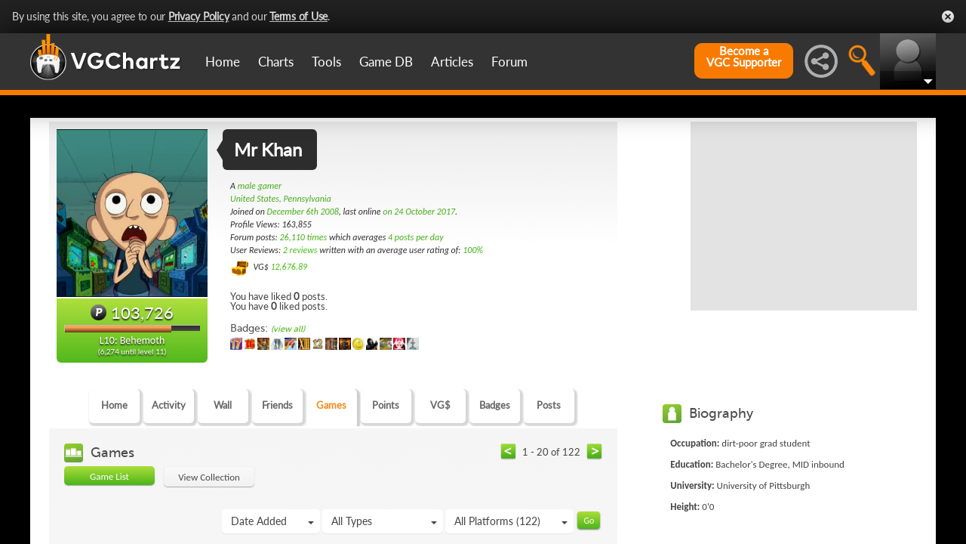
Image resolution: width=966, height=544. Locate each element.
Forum (509, 62)
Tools (326, 62)
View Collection (209, 477)
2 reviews (300, 250)
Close (948, 17)
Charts (276, 62)
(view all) (288, 329)
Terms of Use (298, 16)
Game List (109, 476)
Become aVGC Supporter (743, 56)
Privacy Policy (198, 16)
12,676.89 (288, 266)
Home (222, 62)
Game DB (386, 62)
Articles (452, 62)
